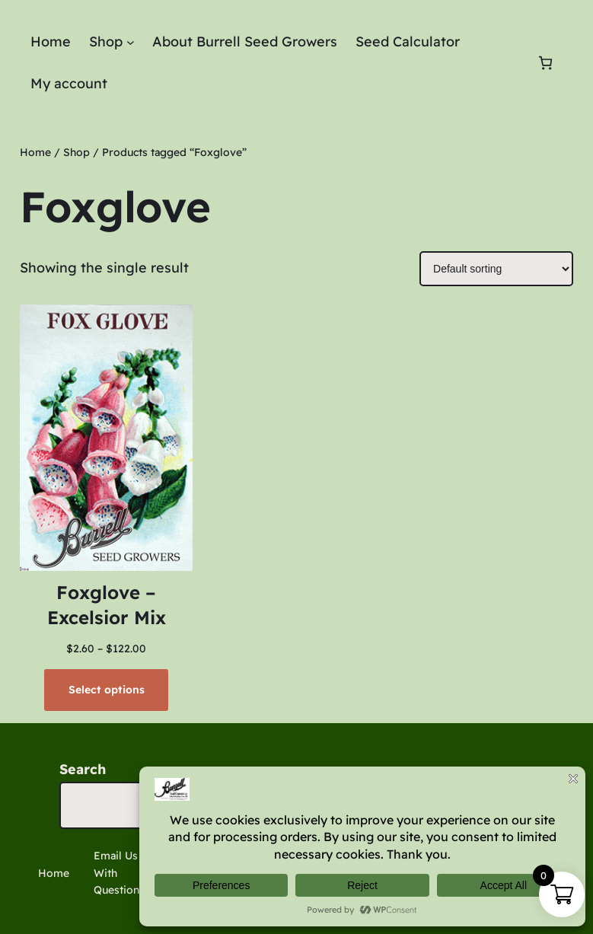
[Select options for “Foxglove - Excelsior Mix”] (105, 689)
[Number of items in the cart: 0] (545, 63)
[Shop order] (496, 268)
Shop (76, 152)
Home (35, 152)
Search (82, 769)
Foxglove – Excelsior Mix (106, 605)
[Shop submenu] (130, 42)
